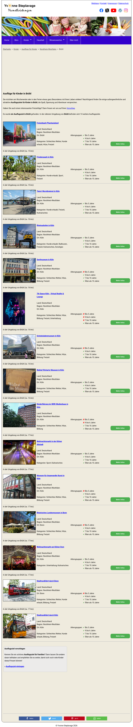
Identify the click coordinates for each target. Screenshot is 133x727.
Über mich (74, 40)
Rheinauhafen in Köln (45, 225)
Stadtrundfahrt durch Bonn (48, 581)
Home (6, 40)
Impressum (112, 3)
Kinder (26, 40)
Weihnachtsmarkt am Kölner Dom (50, 547)
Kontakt (103, 3)
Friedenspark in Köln (45, 157)
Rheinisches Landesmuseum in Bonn (52, 513)
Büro (16, 40)
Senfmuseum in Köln (45, 260)
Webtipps (95, 3)
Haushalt (40, 40)
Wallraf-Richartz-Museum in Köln (50, 370)
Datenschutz (123, 3)
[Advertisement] (66, 71)
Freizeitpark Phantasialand (48, 123)
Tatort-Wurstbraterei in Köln (48, 191)
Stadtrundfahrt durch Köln (47, 615)
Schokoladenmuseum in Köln (49, 336)
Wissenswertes (55, 40)
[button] (29, 718)
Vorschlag (71, 108)
